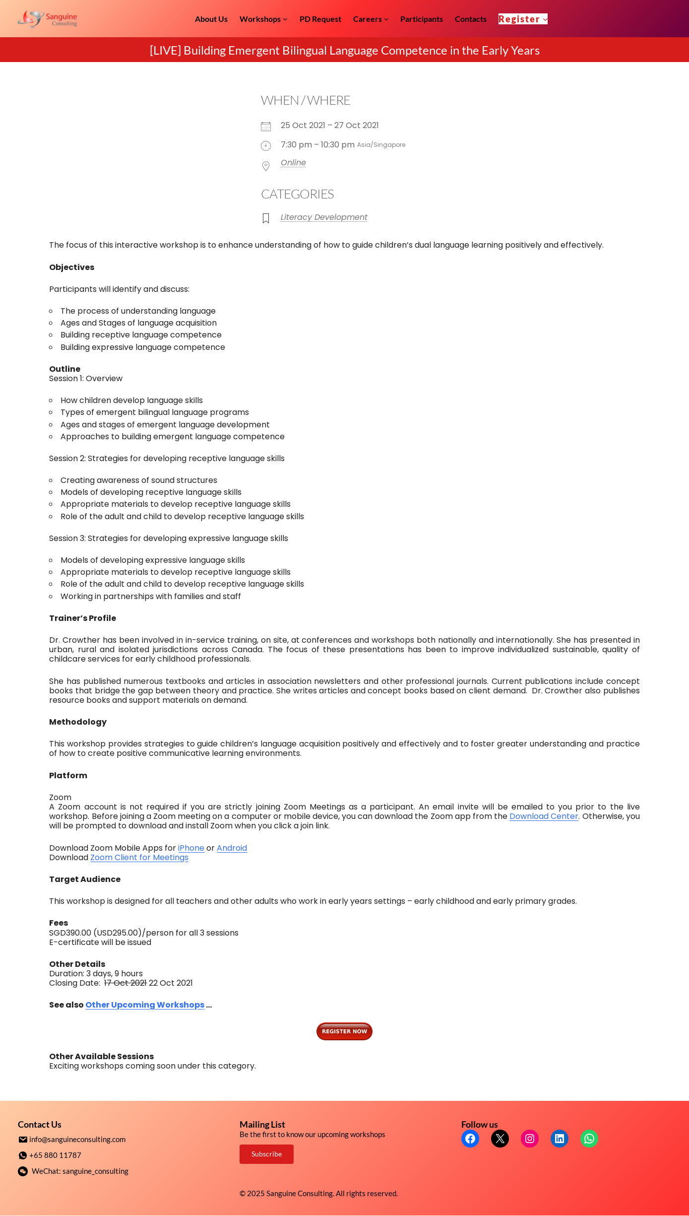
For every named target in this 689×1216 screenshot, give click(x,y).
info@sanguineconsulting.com (77, 1139)
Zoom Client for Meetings (139, 857)
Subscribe (266, 1153)
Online (293, 162)
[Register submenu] (545, 18)
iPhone (191, 848)
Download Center (543, 816)
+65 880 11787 (55, 1154)
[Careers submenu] (386, 18)
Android (232, 848)
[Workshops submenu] (285, 18)
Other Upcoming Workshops (144, 1005)
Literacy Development (324, 217)
